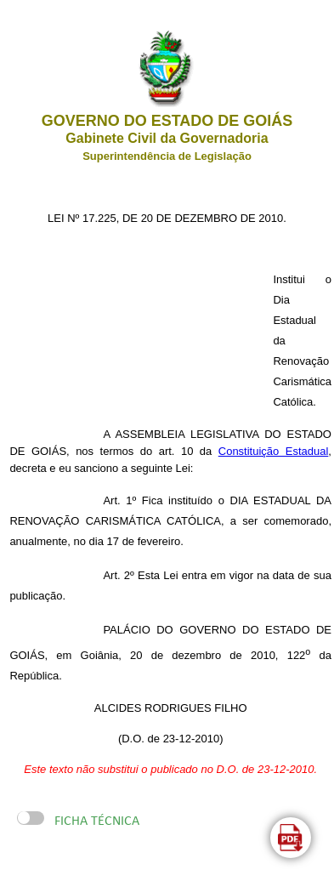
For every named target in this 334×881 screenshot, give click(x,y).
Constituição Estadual (273, 451)
